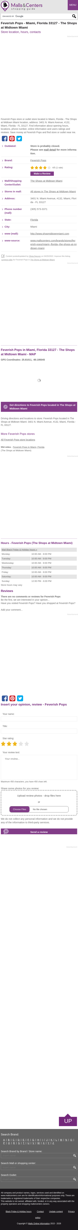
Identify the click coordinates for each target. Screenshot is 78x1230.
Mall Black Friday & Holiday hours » (19, 549)
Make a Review (42, 173)
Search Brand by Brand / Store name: (21, 1151)
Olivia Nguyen (35, 256)
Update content (56, 1211)
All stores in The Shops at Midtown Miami (53, 191)
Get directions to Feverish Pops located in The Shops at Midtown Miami (42, 407)
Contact (40, 1211)
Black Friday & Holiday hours (19, 1211)
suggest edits (6, 260)
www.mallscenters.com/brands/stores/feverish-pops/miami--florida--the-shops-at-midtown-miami (53, 244)
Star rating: (8, 738)
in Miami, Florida (28, 447)
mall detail (50, 149)
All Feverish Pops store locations (18, 439)
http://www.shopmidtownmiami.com (49, 233)
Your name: (9, 714)
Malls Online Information (39, 1223)
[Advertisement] (39, 77)
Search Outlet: (9, 1175)
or (39, 802)
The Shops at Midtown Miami (46, 181)
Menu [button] (72, 5)
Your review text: (11, 752)
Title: (5, 726)
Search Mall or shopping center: (18, 1163)
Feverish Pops (38, 160)
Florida (34, 219)
